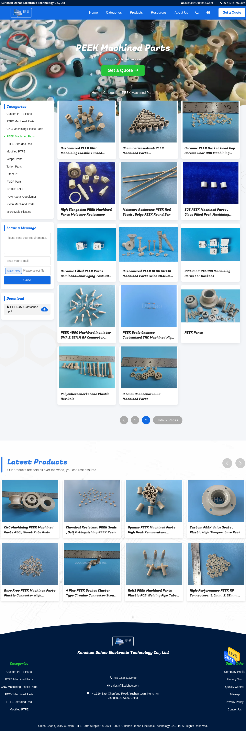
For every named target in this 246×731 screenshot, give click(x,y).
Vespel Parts (15, 159)
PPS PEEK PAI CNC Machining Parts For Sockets (207, 273)
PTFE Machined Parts (20, 121)
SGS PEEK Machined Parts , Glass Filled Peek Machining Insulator (206, 212)
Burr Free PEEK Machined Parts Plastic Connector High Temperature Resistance (30, 593)
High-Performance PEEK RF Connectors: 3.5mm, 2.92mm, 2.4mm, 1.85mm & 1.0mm (214, 593)
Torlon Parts (14, 166)
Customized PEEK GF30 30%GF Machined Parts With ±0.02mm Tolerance (148, 273)
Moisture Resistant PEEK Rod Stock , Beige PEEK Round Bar (147, 212)
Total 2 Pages (167, 420)
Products (136, 12)
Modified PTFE (16, 151)
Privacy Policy (235, 702)
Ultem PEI (13, 174)
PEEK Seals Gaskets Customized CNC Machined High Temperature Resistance (148, 335)
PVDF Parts (14, 181)
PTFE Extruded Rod (19, 144)
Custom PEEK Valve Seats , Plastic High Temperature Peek (215, 530)
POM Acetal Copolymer (21, 196)
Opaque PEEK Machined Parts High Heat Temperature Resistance (152, 530)
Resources (158, 12)
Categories (114, 12)
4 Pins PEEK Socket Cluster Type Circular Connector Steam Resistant (91, 593)
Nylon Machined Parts (20, 204)
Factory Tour (235, 679)
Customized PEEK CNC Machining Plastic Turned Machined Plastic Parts (81, 151)
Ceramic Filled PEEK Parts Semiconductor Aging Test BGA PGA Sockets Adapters (86, 273)
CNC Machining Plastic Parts (25, 128)
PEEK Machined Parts (21, 136)
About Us (181, 12)
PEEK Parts (193, 332)
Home (93, 12)
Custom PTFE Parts (19, 113)
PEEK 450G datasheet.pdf (27, 309)
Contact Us (235, 709)
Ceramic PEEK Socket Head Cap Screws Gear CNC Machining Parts (209, 151)
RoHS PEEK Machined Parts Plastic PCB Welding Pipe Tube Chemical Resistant (152, 593)
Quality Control (234, 686)
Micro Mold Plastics (19, 211)
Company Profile (234, 671)
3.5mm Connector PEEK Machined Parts (142, 396)
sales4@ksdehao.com (198, 2)
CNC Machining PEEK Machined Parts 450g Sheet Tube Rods (29, 530)
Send (27, 280)
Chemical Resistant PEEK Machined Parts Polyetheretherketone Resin (146, 151)
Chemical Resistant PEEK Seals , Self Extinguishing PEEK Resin (91, 530)
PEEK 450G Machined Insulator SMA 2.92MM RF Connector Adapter (86, 335)
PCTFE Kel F (15, 189)
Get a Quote (232, 12)
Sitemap (235, 694)
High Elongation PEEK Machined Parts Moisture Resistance (86, 212)
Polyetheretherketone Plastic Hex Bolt (85, 396)
